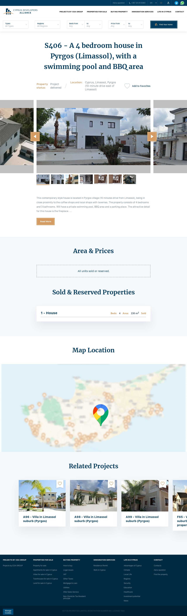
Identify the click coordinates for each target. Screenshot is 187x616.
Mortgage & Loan (70, 583)
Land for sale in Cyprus (42, 583)
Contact (179, 12)
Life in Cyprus (164, 12)
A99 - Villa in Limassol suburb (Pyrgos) (142, 519)
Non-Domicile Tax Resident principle (74, 597)
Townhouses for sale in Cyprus (45, 579)
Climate (127, 570)
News (126, 601)
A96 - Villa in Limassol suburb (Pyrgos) (39, 519)
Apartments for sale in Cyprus (45, 570)
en (151, 3)
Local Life (128, 574)
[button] (35, 136)
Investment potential (132, 596)
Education (128, 588)
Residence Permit (101, 566)
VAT (64, 574)
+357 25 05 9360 (137, 3)
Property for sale (39, 566)
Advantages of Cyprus (133, 566)
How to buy (67, 566)
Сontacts (157, 566)
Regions (127, 579)
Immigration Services (142, 12)
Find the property (161, 574)
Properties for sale (97, 12)
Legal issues (68, 570)
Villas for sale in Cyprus (42, 574)
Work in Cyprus (99, 570)
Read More (45, 221)
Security (127, 583)
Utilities (66, 588)
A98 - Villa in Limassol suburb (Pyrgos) (90, 519)
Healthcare (128, 592)
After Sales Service (71, 592)
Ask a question (119, 3)
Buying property (119, 12)
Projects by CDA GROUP (71, 12)
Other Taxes (68, 579)
